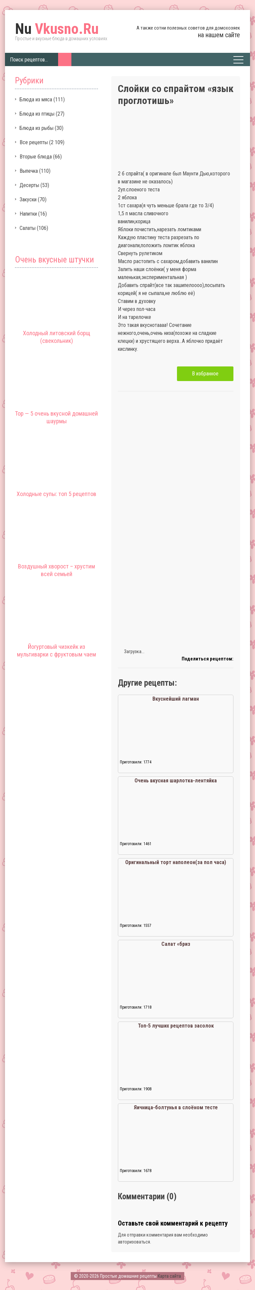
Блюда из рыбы (36, 128)
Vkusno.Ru (57, 29)
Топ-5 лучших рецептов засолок (176, 1026)
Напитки (28, 214)
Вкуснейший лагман (175, 699)
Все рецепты (34, 142)
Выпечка (29, 171)
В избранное (205, 373)
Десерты (29, 185)
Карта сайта (169, 1276)
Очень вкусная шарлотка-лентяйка (175, 780)
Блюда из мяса (36, 99)
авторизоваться (134, 1241)
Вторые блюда (36, 156)
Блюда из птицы (37, 114)
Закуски (28, 199)
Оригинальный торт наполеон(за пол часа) (175, 862)
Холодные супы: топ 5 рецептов (56, 493)
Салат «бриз (175, 944)
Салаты (28, 228)
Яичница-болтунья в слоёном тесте (176, 1107)
